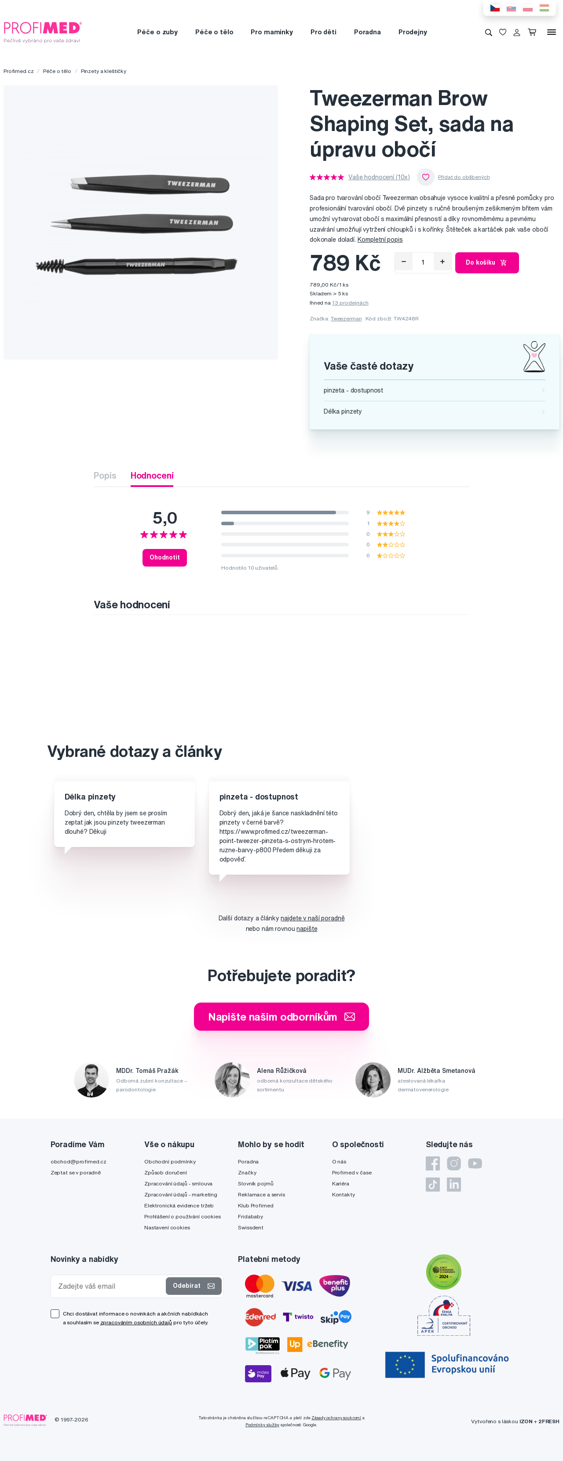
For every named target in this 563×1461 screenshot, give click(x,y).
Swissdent (250, 1227)
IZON (526, 1421)
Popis (105, 475)
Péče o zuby (157, 32)
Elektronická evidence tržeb (179, 1205)
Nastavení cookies (167, 1227)
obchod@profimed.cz (78, 1161)
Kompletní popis (380, 239)
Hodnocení (152, 475)
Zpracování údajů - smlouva (178, 1183)
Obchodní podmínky (170, 1161)
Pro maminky (271, 32)
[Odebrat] (404, 261)
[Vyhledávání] (488, 32)
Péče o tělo (214, 32)
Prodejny (412, 32)
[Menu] (551, 32)
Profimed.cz (18, 71)
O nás (339, 1161)
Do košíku (487, 262)
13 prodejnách (350, 302)
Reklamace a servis (261, 1194)
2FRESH (548, 1421)
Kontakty (343, 1194)
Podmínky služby (262, 1425)
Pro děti (323, 32)
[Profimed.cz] (43, 32)
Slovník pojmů (255, 1183)
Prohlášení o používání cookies (182, 1216)
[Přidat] (442, 261)
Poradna (367, 32)
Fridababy (250, 1216)
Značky (247, 1172)
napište (306, 929)
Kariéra (340, 1183)
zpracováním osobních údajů (136, 1322)
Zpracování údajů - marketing (180, 1194)
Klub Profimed (255, 1205)
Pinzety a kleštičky (103, 71)
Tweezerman (346, 318)
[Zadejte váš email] (110, 1286)
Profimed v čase (352, 1172)
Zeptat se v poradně (76, 1172)
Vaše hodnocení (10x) (379, 177)
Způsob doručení (165, 1172)
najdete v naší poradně (312, 918)
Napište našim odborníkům (281, 1016)
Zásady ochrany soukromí (336, 1418)
